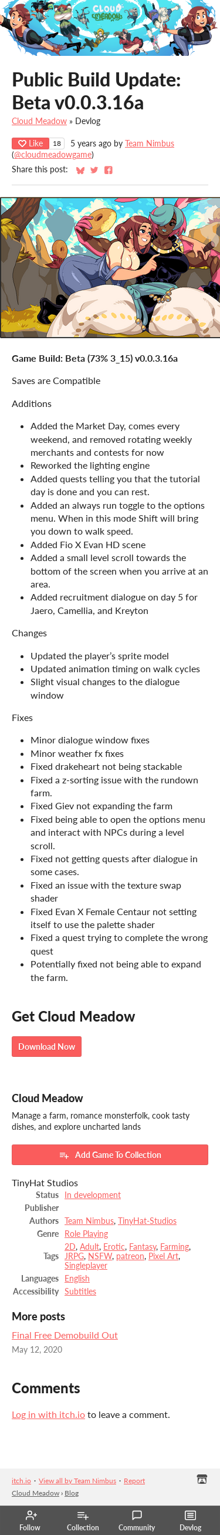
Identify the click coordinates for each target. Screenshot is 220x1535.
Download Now (46, 1047)
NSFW (100, 1256)
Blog (72, 1493)
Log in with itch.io (48, 1414)
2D (70, 1247)
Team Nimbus (149, 143)
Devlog (190, 1521)
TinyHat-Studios (147, 1221)
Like (30, 143)
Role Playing (86, 1234)
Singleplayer (86, 1265)
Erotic (114, 1247)
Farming (174, 1247)
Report (134, 1480)
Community (137, 1521)
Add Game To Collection (110, 1155)
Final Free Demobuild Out (65, 1334)
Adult (89, 1247)
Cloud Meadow (39, 121)
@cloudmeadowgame (53, 154)
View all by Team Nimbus (77, 1480)
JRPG (74, 1256)
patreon (130, 1256)
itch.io (21, 1480)
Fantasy (142, 1247)
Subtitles (80, 1291)
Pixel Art (163, 1256)
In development (93, 1195)
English (77, 1278)
